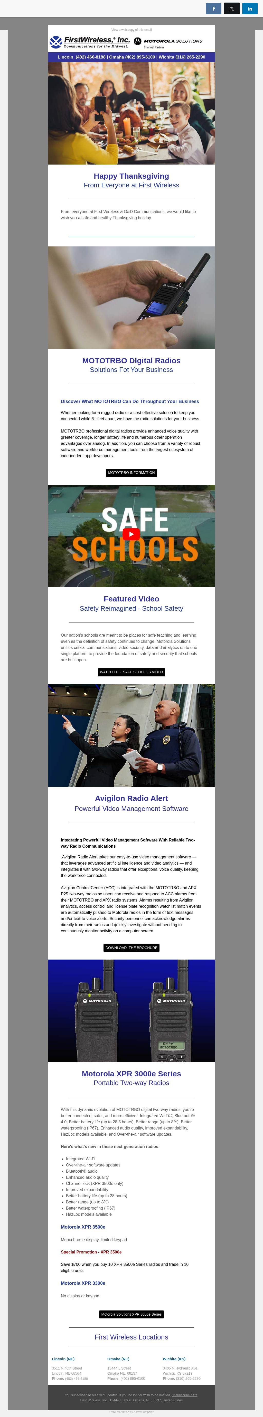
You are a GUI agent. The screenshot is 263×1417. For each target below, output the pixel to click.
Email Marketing (119, 1411)
